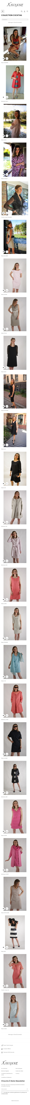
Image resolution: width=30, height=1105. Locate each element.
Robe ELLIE (3, 487)
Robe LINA (3, 951)
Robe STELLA (4, 333)
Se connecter (4, 1068)
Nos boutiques (19, 1068)
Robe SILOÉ (3, 371)
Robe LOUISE (4, 835)
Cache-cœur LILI (5, 990)
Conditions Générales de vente (6, 1074)
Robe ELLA (3, 449)
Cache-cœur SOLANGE (6, 217)
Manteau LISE (4, 526)
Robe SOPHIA (4, 294)
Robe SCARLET (4, 178)
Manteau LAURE (4, 719)
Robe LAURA (4, 1028)
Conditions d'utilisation (6, 1077)
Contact (17, 1073)
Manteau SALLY (4, 101)
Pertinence (15, 19)
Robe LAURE (4, 603)
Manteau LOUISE (5, 874)
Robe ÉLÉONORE (4, 410)
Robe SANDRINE (4, 62)
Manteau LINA (4, 796)
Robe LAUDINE (4, 758)
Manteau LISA (4, 565)
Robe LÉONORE (4, 642)
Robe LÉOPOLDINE (5, 912)
